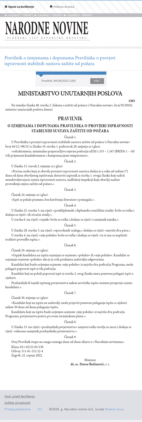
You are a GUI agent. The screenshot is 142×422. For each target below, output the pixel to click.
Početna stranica (63, 7)
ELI (40, 409)
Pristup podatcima (17, 409)
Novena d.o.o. (115, 409)
